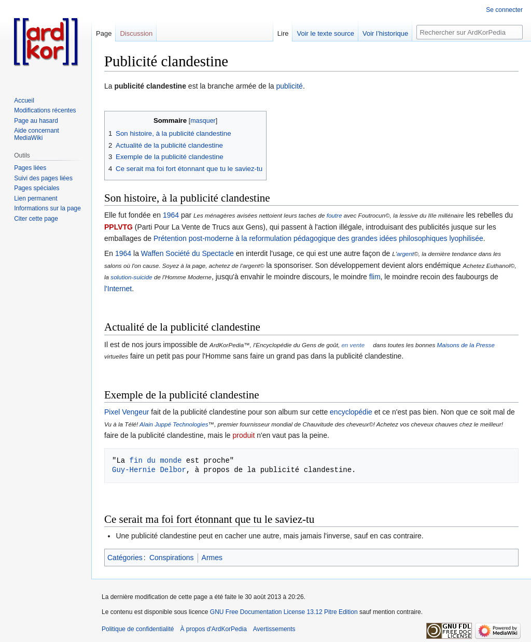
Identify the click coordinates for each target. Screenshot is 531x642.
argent (405, 253)
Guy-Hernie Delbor (149, 470)
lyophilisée (466, 238)
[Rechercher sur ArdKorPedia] (469, 32)
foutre (334, 215)
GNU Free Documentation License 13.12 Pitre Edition (284, 612)
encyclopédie (351, 412)
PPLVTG (118, 227)
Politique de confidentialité (138, 629)
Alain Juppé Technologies (173, 424)
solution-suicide (131, 277)
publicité (289, 86)
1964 (171, 215)
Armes (212, 557)
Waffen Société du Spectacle (187, 253)
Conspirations (171, 557)
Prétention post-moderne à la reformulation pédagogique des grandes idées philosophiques (300, 238)
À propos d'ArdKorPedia (213, 629)
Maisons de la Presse (465, 344)
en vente (353, 344)
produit (243, 435)
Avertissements (274, 629)
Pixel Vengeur (126, 412)
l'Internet (118, 288)
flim (375, 277)
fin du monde (156, 460)
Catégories (125, 557)
